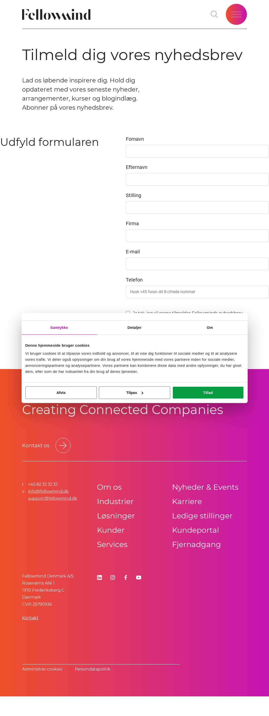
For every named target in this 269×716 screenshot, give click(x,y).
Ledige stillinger (202, 515)
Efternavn (136, 167)
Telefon (134, 280)
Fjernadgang (196, 544)
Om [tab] (210, 327)
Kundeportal (195, 530)
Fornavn (135, 139)
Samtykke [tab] (59, 327)
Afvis (61, 392)
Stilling (133, 195)
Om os (109, 487)
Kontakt (30, 617)
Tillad (208, 392)
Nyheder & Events (205, 487)
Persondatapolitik (93, 669)
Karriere (187, 501)
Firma (132, 223)
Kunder (111, 530)
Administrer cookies (42, 669)
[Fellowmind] (58, 14)
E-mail (133, 252)
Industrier (115, 501)
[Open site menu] (236, 14)
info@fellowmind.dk (48, 491)
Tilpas (134, 392)
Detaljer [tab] (135, 327)
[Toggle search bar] (214, 14)
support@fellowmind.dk (52, 498)
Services (112, 544)
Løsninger (116, 515)
